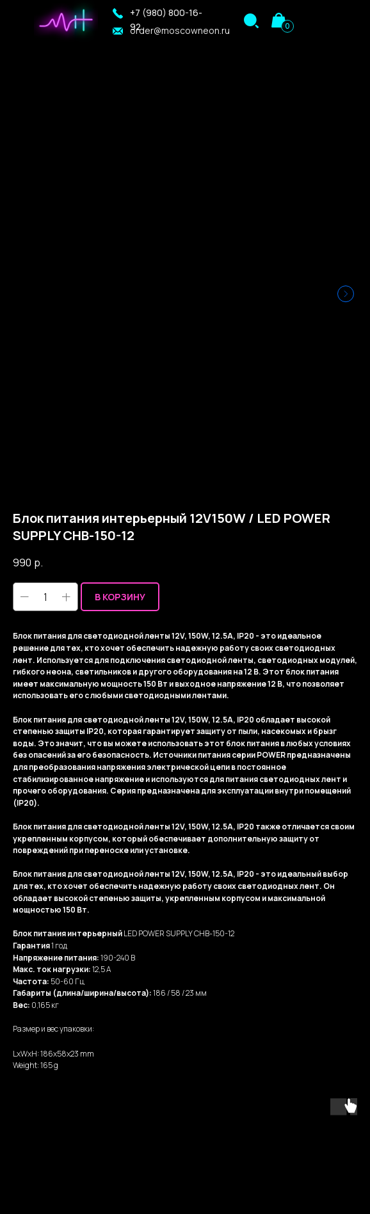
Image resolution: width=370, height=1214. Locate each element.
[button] (118, 13)
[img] (251, 20)
